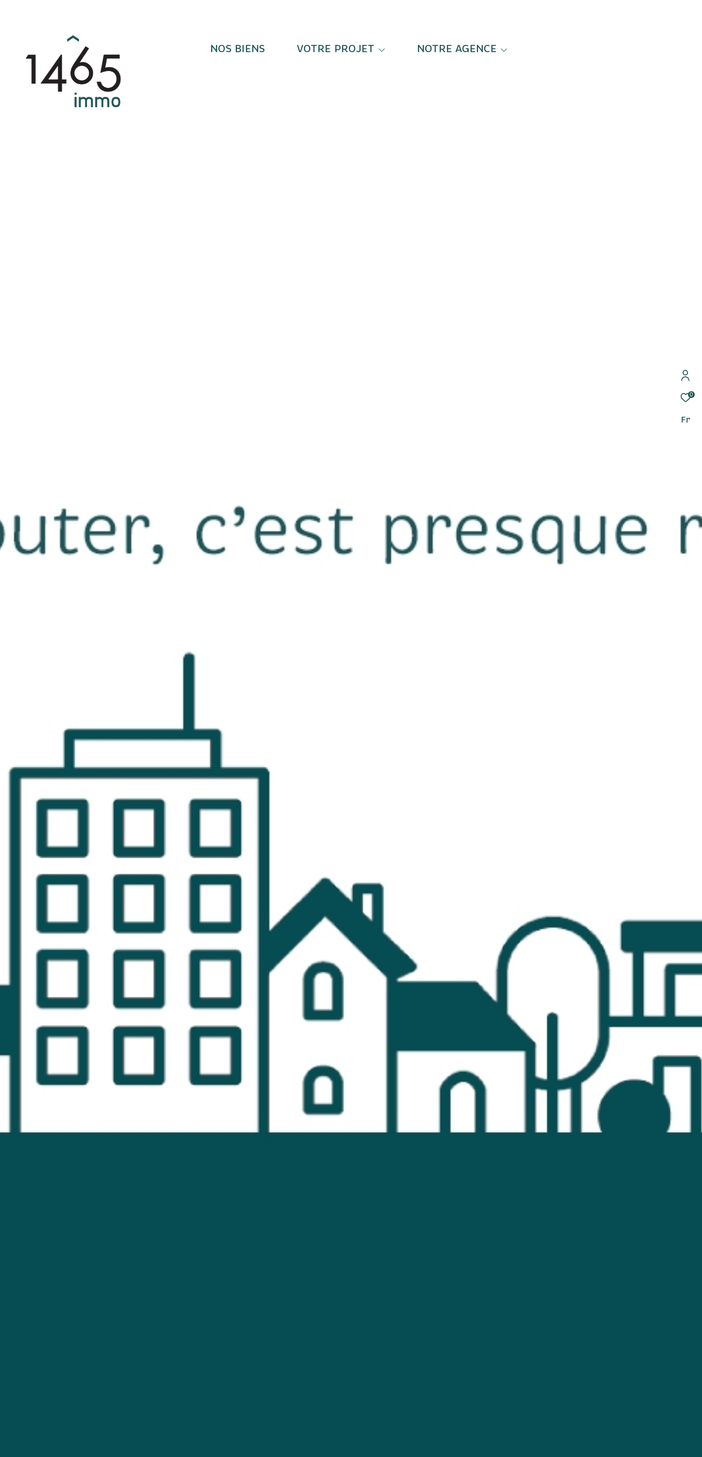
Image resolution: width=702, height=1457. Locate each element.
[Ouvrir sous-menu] (381, 49)
